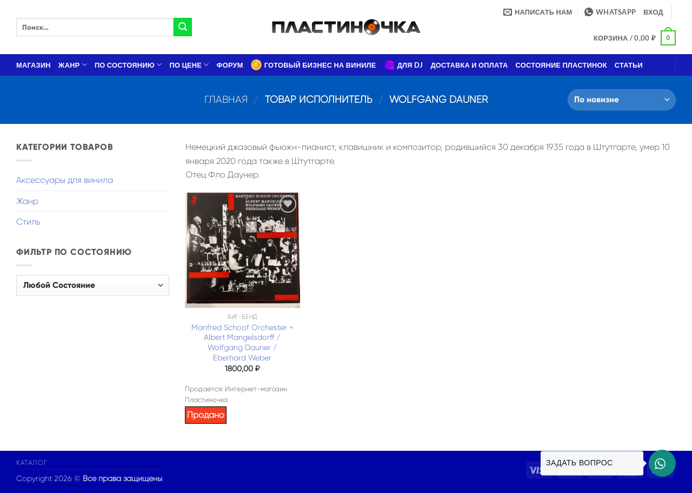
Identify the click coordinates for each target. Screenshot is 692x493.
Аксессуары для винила (64, 180)
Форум (230, 65)
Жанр (72, 65)
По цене (189, 65)
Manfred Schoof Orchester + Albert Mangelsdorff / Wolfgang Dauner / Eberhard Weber (242, 342)
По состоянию (128, 65)
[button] (653, 12)
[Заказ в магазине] (622, 99)
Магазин (33, 65)
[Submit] (183, 27)
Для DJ (403, 65)
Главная (226, 99)
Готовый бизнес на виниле (313, 65)
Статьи (629, 65)
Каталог (31, 462)
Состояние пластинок (561, 65)
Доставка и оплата (469, 65)
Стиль (28, 221)
